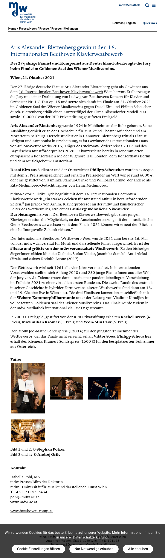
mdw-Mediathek (30, 307)
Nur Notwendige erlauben (94, 549)
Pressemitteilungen (65, 28)
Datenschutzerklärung (90, 537)
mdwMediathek (129, 5)
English (131, 23)
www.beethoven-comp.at (31, 510)
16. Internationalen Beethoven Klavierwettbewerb (61, 91)
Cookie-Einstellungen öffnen (38, 549)
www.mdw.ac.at (23, 501)
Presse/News (28, 28)
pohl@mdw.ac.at (24, 497)
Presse (44, 28)
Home (12, 28)
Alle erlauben (138, 549)
